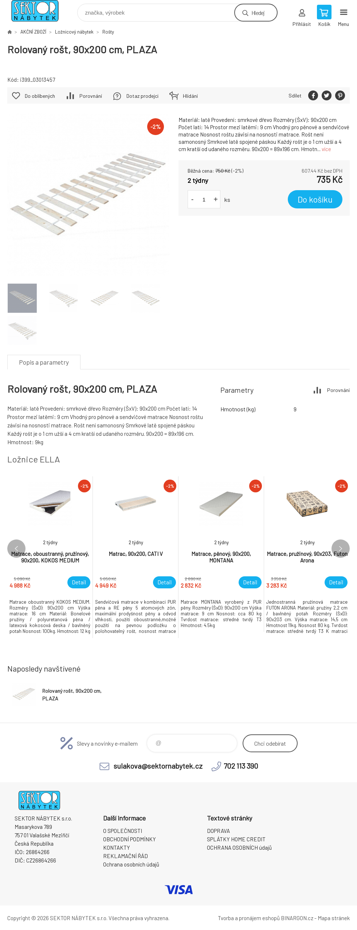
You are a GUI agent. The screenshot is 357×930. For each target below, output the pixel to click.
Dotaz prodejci (142, 96)
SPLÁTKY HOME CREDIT (236, 839)
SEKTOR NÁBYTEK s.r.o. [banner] (39, 11)
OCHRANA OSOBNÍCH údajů (239, 847)
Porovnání (90, 96)
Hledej (257, 12)
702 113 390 (241, 765)
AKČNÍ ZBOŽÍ (33, 32)
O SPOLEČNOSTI (122, 830)
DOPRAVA (218, 830)
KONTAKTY (116, 847)
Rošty (108, 32)
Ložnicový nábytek (74, 32)
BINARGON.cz (297, 918)
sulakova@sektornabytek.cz (158, 765)
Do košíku (315, 199)
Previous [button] (16, 548)
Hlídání (190, 96)
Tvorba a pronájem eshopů (249, 918)
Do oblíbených (40, 96)
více (326, 149)
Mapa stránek (334, 918)
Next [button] (341, 548)
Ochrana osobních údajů (131, 864)
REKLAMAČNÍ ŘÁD (125, 856)
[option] (50, 557)
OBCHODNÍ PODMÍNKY (129, 839)
